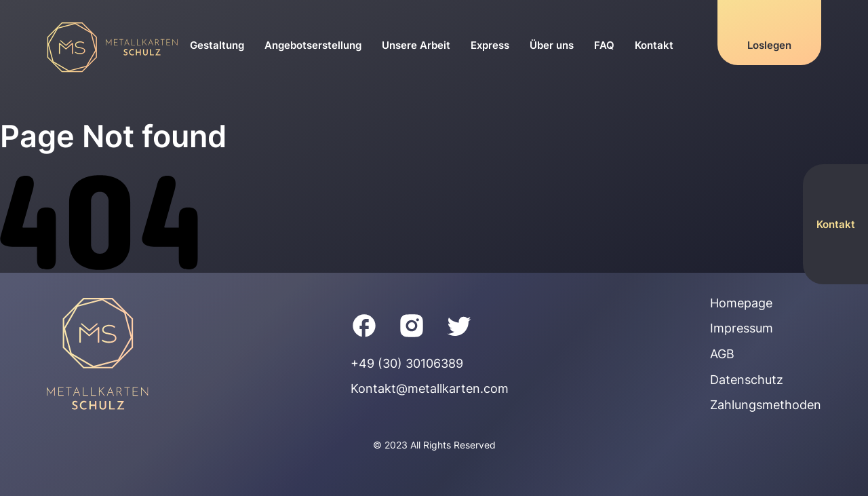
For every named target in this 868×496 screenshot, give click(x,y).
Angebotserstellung (312, 45)
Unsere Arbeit (416, 45)
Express (490, 45)
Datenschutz (746, 380)
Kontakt (654, 45)
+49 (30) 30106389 (407, 363)
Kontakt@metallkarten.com (430, 388)
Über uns (552, 45)
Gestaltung (217, 45)
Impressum (741, 328)
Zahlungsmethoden (765, 405)
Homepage (741, 303)
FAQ (604, 45)
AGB (722, 354)
